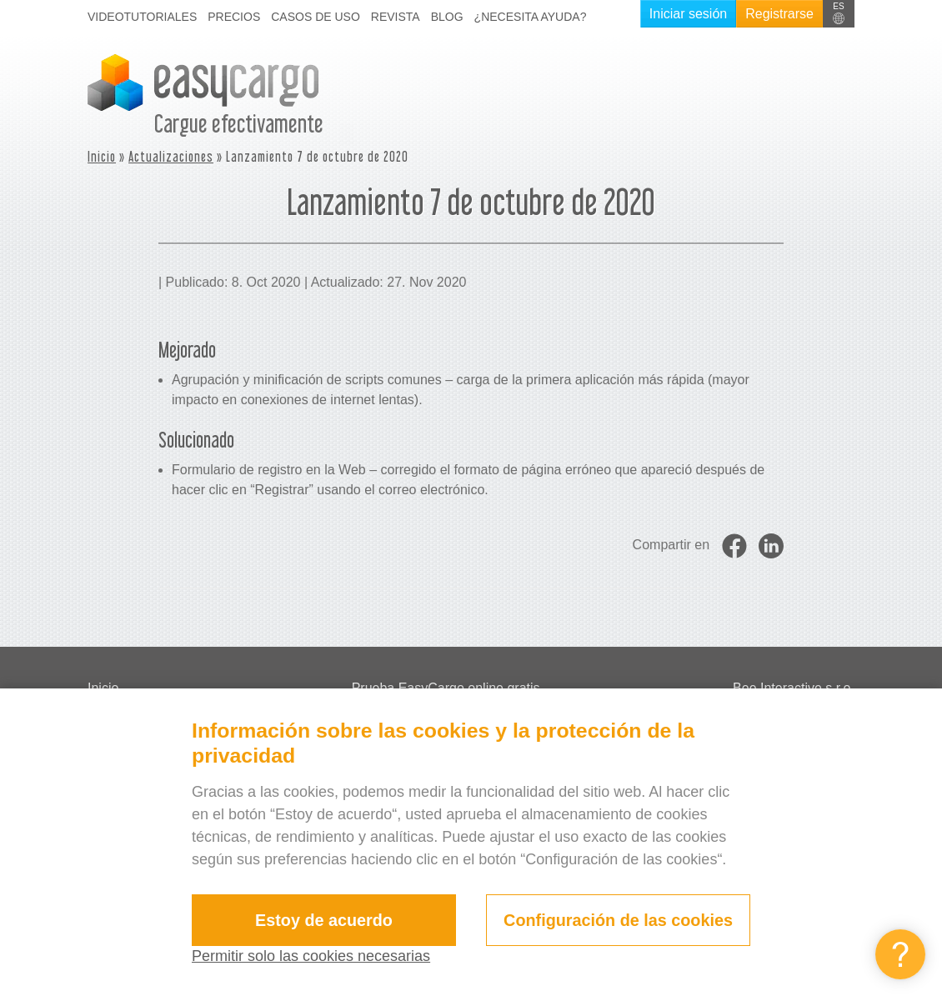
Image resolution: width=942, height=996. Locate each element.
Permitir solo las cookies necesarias (311, 956)
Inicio (102, 156)
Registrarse (779, 14)
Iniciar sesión (688, 14)
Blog (447, 16)
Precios (234, 16)
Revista (395, 16)
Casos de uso (315, 16)
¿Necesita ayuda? (530, 16)
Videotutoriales (142, 16)
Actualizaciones (170, 156)
